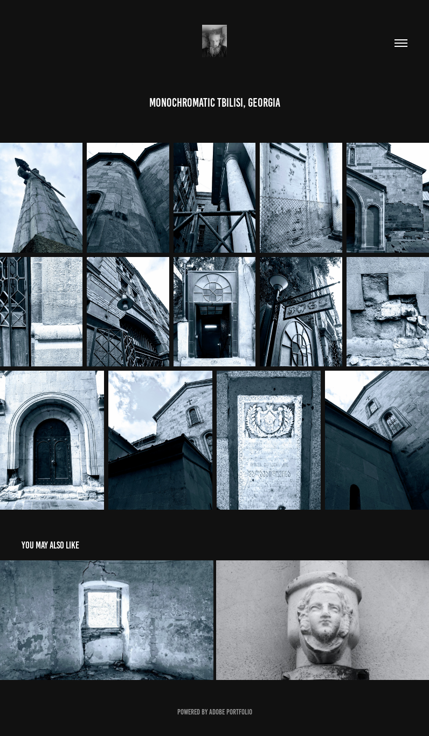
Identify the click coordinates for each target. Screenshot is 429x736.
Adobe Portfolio (230, 712)
